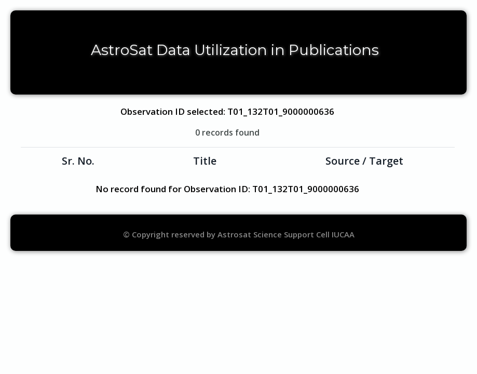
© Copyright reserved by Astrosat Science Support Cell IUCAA (239, 234)
